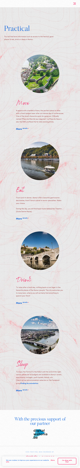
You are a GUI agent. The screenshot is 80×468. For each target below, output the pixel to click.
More (22, 129)
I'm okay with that (67, 461)
